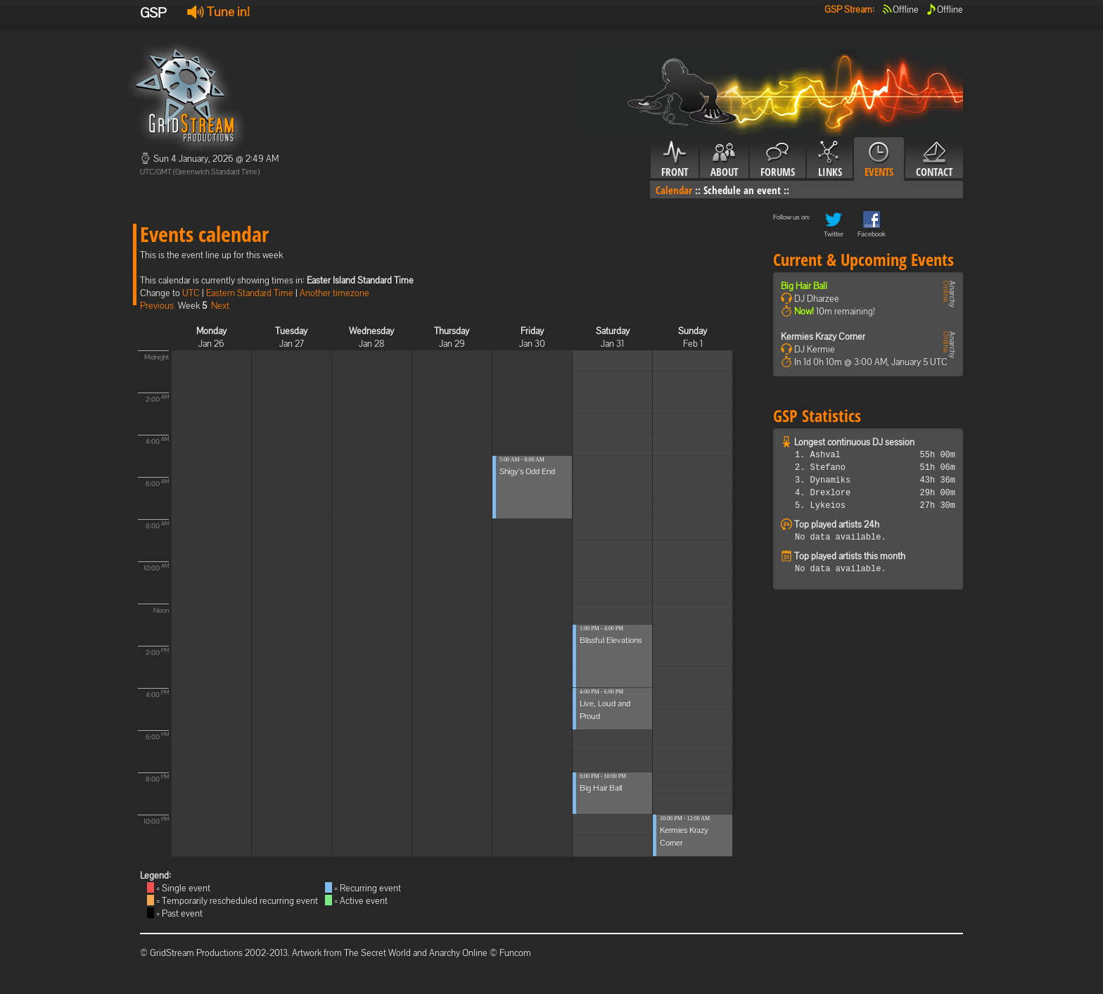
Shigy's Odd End (527, 471)
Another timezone (334, 293)
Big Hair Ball (601, 788)
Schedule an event (742, 190)
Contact (934, 160)
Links (829, 160)
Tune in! (218, 12)
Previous (157, 306)
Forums (777, 160)
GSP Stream (848, 9)
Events (879, 160)
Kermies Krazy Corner (823, 337)
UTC (191, 293)
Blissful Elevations (611, 640)
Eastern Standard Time (249, 293)
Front (674, 160)
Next (220, 306)
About (724, 160)
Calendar (674, 190)
